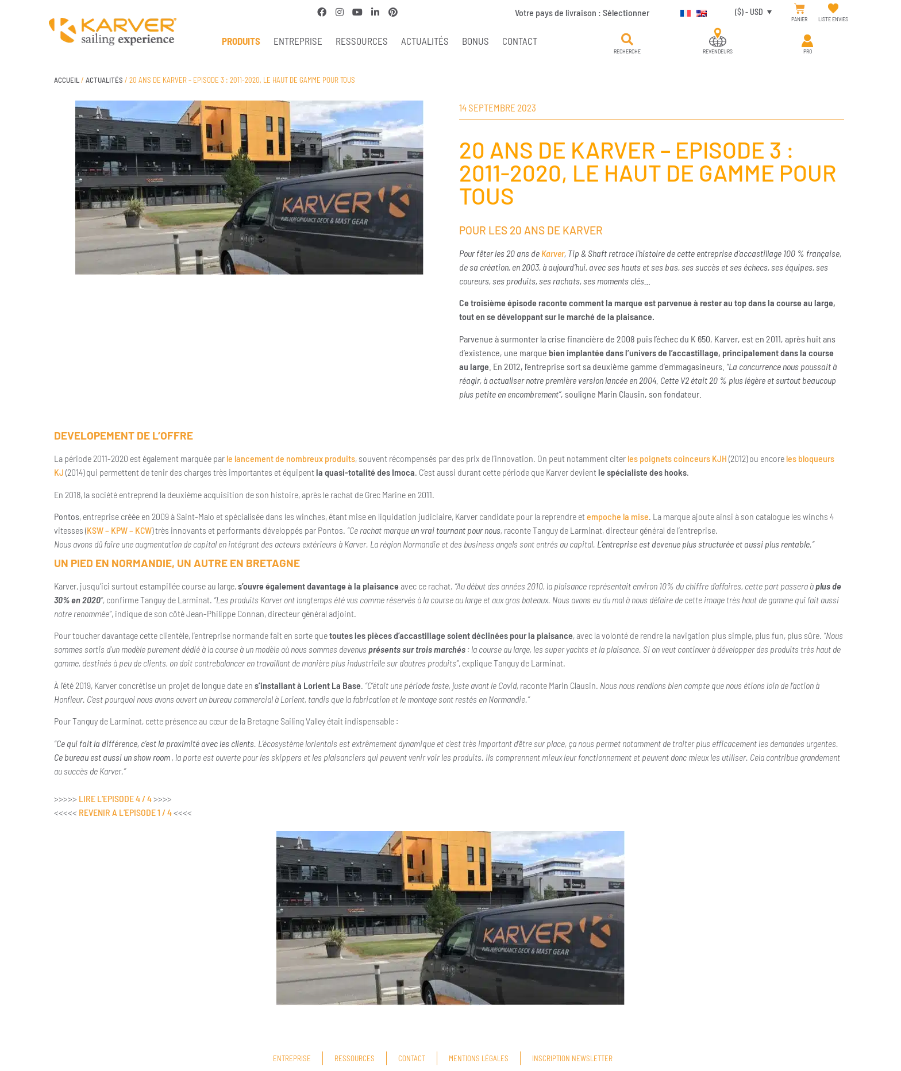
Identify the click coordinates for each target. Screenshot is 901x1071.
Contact (519, 41)
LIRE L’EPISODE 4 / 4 (115, 798)
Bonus (475, 41)
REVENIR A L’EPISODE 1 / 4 (125, 812)
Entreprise (298, 41)
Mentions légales (479, 1058)
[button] (627, 40)
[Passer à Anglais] (699, 11)
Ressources (362, 41)
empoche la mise (618, 516)
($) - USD (749, 12)
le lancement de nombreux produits (290, 458)
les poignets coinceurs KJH (677, 458)
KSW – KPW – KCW (119, 530)
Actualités (425, 41)
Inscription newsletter (572, 1058)
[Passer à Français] (683, 11)
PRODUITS (241, 41)
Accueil (66, 79)
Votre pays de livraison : (582, 12)
